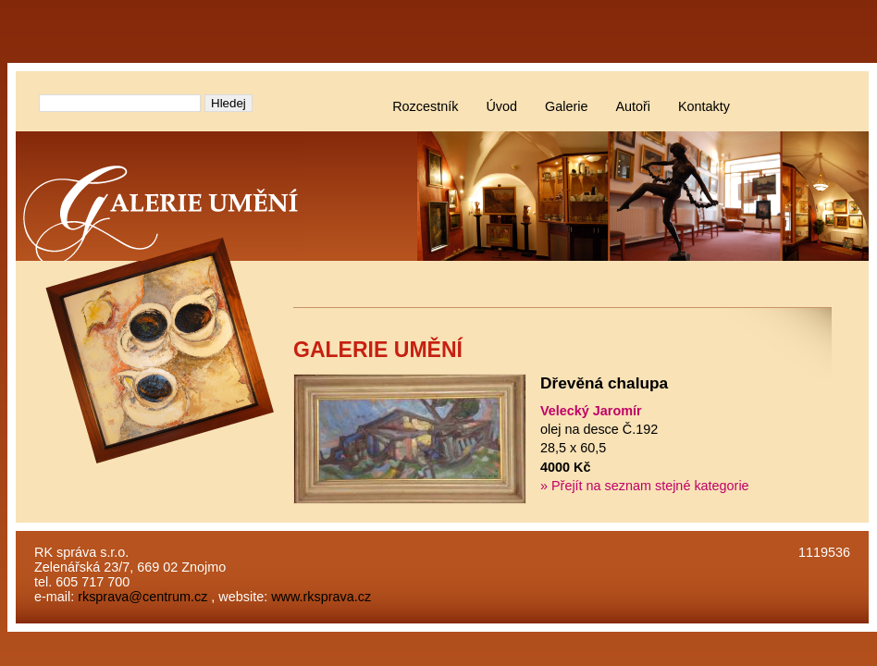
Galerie (566, 106)
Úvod (501, 106)
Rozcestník (425, 106)
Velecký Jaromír (591, 410)
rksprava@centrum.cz (142, 596)
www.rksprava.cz (321, 596)
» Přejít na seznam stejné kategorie (644, 485)
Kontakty (704, 106)
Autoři (632, 106)
